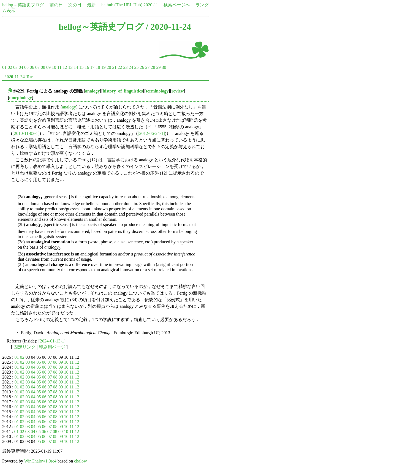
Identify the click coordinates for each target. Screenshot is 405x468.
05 (26, 67)
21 (114, 67)
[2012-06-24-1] (151, 133)
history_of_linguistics (123, 91)
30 (164, 67)
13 (70, 67)
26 (142, 67)
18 (98, 67)
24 (131, 67)
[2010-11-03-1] (25, 133)
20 (109, 67)
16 (87, 67)
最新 (91, 4)
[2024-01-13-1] (52, 341)
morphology (20, 97)
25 (136, 67)
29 (158, 67)
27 (147, 67)
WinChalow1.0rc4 (40, 461)
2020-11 (150, 4)
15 (81, 67)
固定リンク (24, 347)
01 (4, 67)
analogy (92, 91)
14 (76, 67)
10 (54, 67)
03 (15, 67)
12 (64, 67)
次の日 (74, 4)
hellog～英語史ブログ (23, 4)
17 (92, 67)
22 (120, 67)
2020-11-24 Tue (18, 76)
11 (59, 67)
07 (37, 67)
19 (103, 67)
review (178, 91)
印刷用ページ (52, 347)
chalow (80, 461)
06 (32, 67)
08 (43, 67)
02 (10, 67)
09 (48, 67)
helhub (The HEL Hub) (121, 4)
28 (153, 67)
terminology (157, 91)
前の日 (56, 4)
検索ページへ (177, 4)
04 (21, 67)
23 (125, 67)
